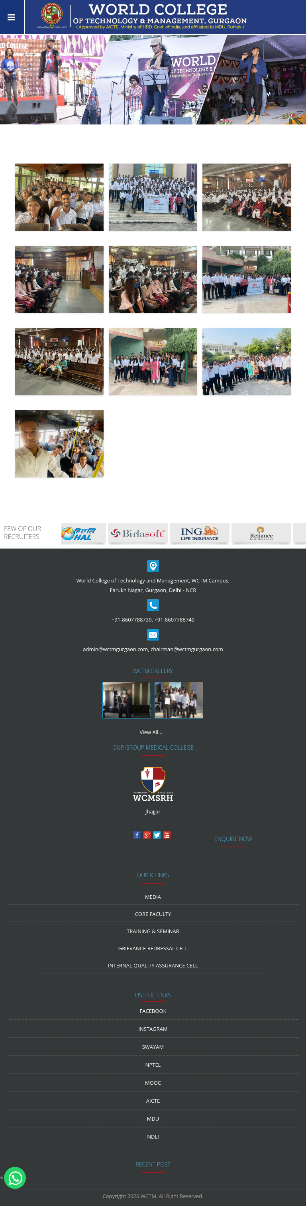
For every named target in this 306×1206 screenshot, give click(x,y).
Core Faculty (153, 914)
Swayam (153, 1046)
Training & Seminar (153, 931)
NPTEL (153, 1064)
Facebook (153, 1011)
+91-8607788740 (174, 619)
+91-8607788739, (132, 619)
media (153, 896)
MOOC (153, 1082)
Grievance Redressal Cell (153, 948)
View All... (151, 732)
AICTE (153, 1100)
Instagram (152, 1028)
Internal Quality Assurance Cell (153, 965)
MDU (153, 1118)
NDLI (153, 1136)
